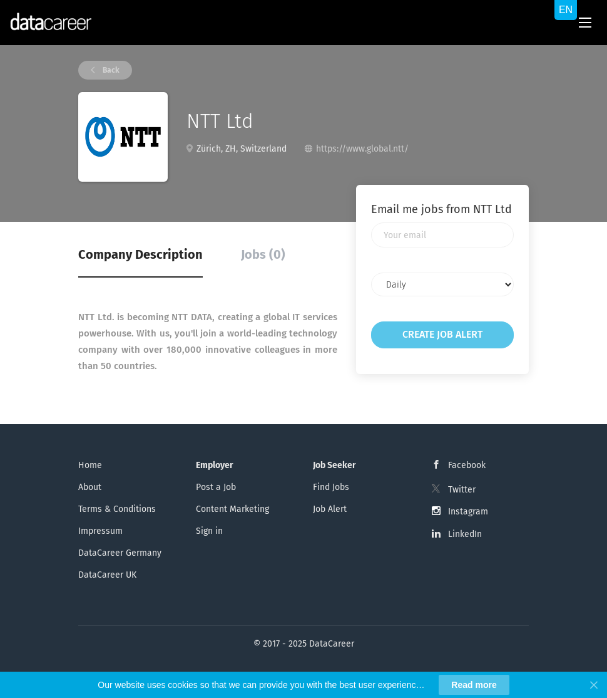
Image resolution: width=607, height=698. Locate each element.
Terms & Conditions (117, 509)
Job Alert (330, 509)
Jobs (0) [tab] (263, 254)
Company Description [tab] (140, 254)
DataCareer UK (107, 575)
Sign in (209, 531)
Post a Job (216, 487)
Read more (473, 685)
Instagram (468, 511)
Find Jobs (331, 487)
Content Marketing (232, 509)
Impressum (100, 531)
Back (110, 70)
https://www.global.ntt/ (362, 148)
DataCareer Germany (119, 553)
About (89, 487)
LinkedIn (465, 534)
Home (90, 465)
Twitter (462, 489)
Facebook (467, 465)
